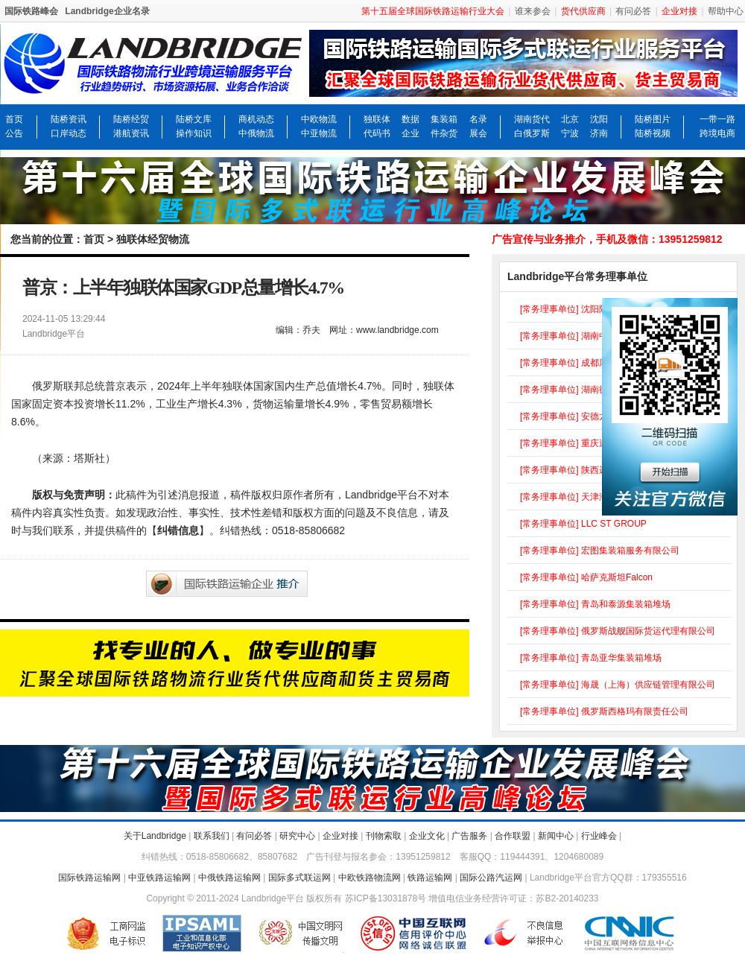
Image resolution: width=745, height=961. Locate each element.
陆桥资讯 (68, 119)
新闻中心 (556, 836)
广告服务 (469, 836)
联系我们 (211, 836)
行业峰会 (599, 836)
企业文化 (427, 836)
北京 (570, 119)
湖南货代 (532, 119)
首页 (14, 119)
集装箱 (444, 119)
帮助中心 (726, 11)
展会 (478, 133)
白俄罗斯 (532, 133)
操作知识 (194, 133)
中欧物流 (319, 119)
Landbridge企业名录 (107, 11)
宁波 (570, 133)
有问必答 (633, 11)
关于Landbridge (155, 836)
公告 (14, 133)
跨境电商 (717, 133)
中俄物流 (256, 133)
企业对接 (340, 836)
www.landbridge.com (397, 330)
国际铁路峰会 (31, 11)
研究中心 (297, 836)
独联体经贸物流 (152, 239)
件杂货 (444, 133)
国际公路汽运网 (491, 877)
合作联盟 (512, 836)
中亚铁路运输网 (159, 877)
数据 (410, 119)
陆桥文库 (194, 119)
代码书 (377, 133)
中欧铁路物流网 (369, 877)
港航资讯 (131, 133)
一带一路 (717, 119)
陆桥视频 (652, 133)
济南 (599, 133)
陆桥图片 (652, 119)
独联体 (377, 119)
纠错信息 (178, 530)
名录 (478, 119)
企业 (410, 133)
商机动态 (256, 119)
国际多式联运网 (299, 877)
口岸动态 (68, 133)
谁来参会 (533, 11)
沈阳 (599, 119)
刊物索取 (384, 836)
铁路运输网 (430, 877)
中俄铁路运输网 (229, 877)
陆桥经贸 (131, 119)
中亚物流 (319, 133)
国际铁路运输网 (89, 877)
